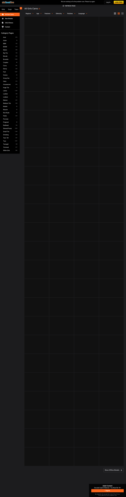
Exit (116, 495)
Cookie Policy (112, 494)
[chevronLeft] (21, 8)
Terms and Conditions (109, 495)
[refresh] (39, 9)
